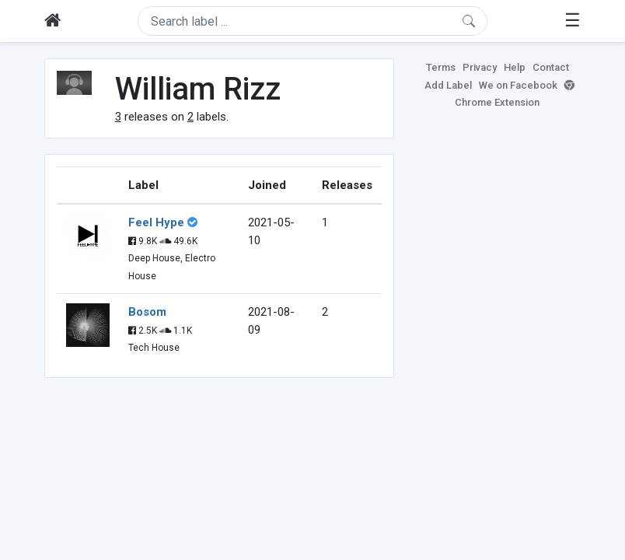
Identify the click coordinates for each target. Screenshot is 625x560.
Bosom (147, 312)
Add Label (448, 85)
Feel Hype (156, 222)
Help (514, 67)
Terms (441, 67)
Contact (550, 67)
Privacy (480, 67)
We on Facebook (518, 85)
